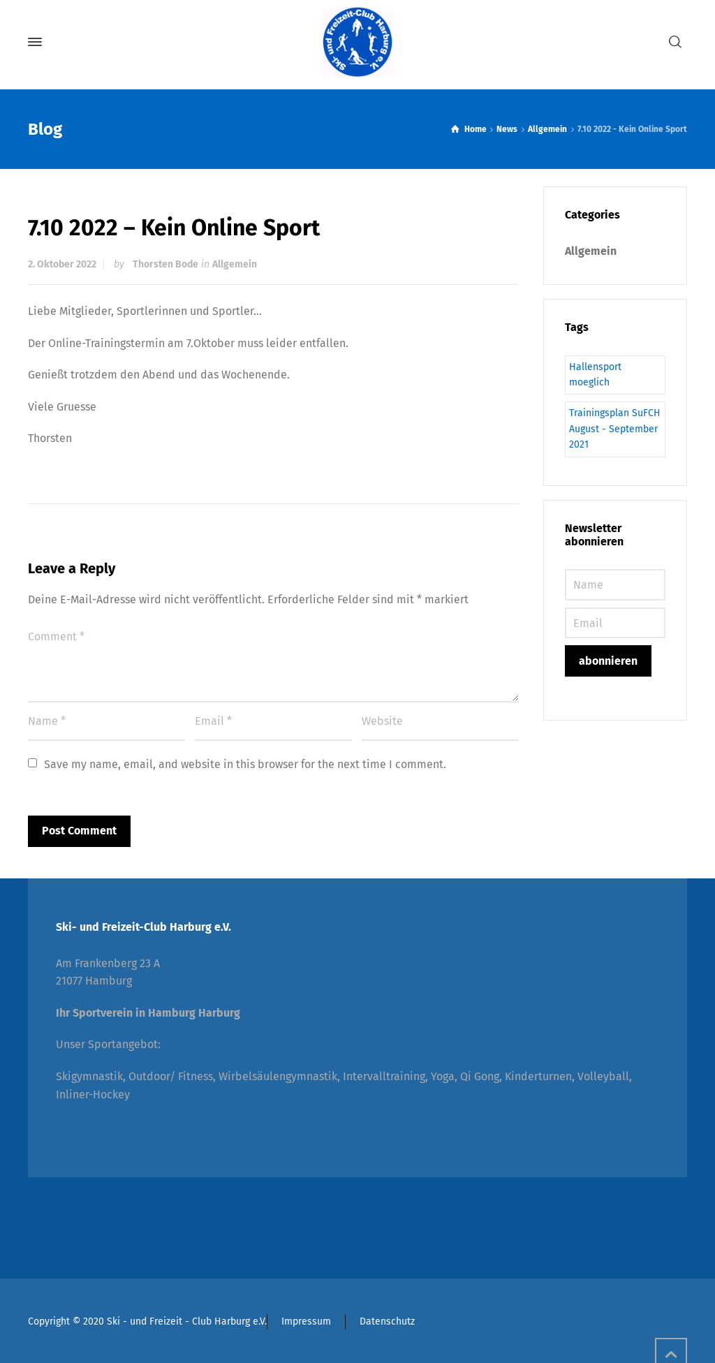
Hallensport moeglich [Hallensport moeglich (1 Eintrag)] (595, 374)
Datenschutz (387, 1321)
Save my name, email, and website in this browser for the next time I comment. (245, 764)
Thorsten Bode (165, 264)
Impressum (306, 1321)
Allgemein (234, 264)
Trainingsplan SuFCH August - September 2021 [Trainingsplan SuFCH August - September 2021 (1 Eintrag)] (615, 428)
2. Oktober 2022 (62, 264)
